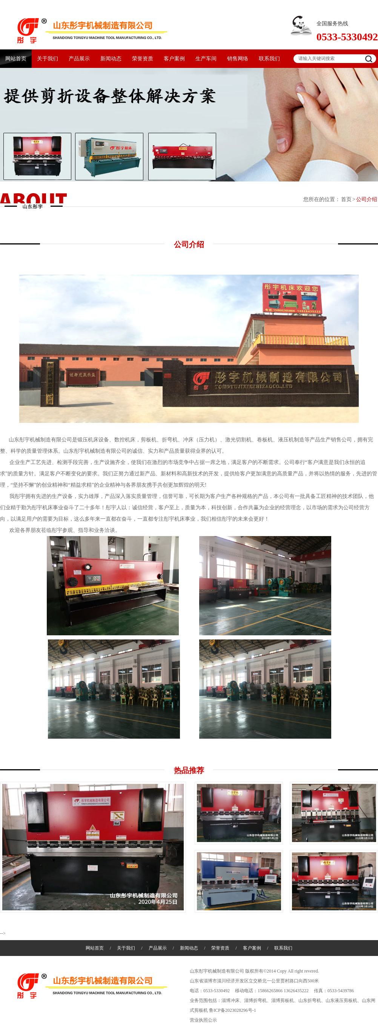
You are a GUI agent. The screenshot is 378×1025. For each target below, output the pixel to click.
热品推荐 (189, 770)
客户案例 (174, 58)
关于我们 (47, 58)
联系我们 (269, 58)
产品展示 (79, 58)
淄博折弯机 (255, 1000)
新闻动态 (110, 58)
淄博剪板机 (282, 1000)
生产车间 (206, 58)
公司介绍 (366, 199)
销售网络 (237, 58)
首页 (346, 199)
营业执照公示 (203, 1020)
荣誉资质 (142, 58)
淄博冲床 (230, 1000)
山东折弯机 (309, 1000)
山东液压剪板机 (341, 1000)
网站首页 (15, 58)
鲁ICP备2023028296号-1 (232, 1010)
